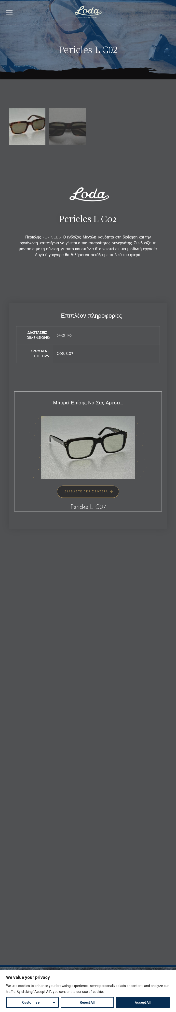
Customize (31, 1002)
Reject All (87, 1002)
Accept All (143, 1002)
